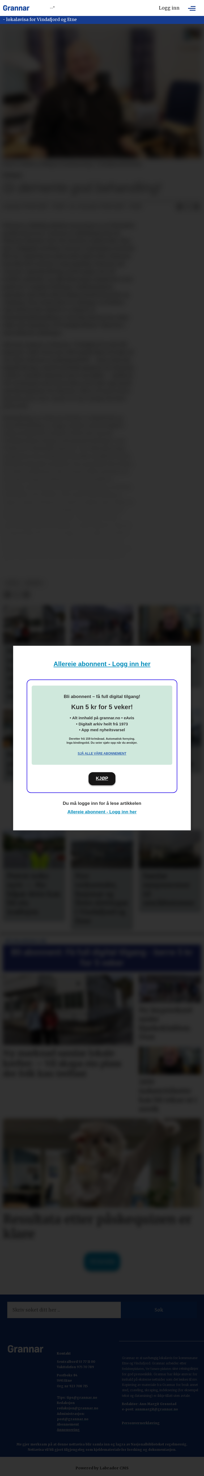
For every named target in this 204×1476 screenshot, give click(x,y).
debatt (34, 583)
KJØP (102, 778)
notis (12, 583)
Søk (159, 1310)
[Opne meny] (192, 8)
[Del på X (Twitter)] (188, 207)
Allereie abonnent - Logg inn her (102, 663)
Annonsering (68, 1430)
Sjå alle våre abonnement (102, 753)
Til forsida (102, 1261)
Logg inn (169, 8)
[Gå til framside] (16, 8)
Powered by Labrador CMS (102, 1468)
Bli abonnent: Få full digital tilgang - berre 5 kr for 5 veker (102, 957)
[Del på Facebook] (180, 207)
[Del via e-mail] (197, 207)
